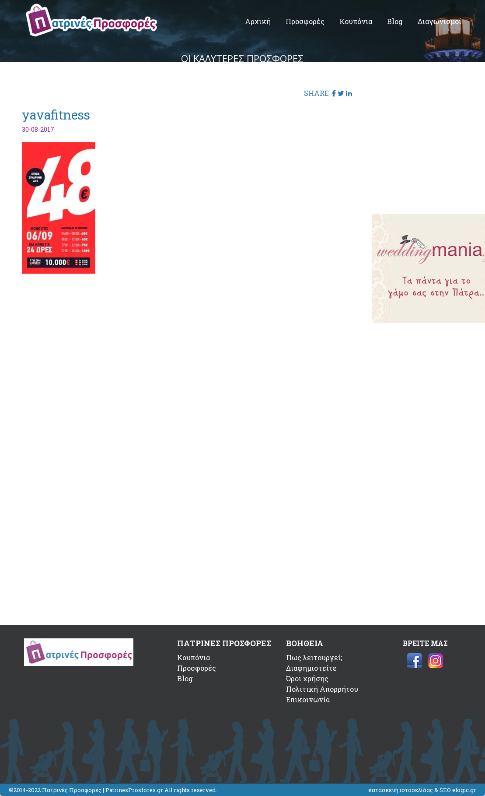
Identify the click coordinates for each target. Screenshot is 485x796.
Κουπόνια (355, 21)
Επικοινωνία (308, 699)
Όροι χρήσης (307, 678)
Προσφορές (305, 21)
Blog (395, 21)
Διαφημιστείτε (311, 668)
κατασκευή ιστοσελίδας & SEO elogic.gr (422, 790)
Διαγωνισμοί (439, 21)
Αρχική (258, 21)
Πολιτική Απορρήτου (322, 689)
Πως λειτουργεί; (314, 657)
